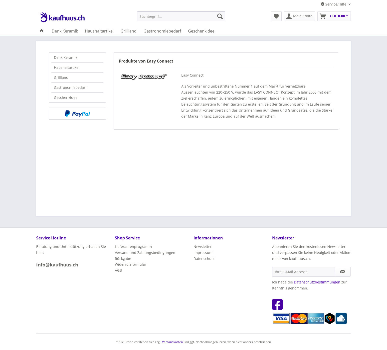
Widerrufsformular (130, 264)
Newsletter (203, 246)
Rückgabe (123, 258)
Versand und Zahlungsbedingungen (145, 252)
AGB (118, 270)
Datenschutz (204, 258)
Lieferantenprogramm (133, 246)
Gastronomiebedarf (70, 87)
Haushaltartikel (66, 67)
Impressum (203, 252)
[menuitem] (181, 16)
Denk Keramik (65, 57)
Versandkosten (172, 342)
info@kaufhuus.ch (57, 264)
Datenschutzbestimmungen (317, 282)
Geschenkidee (65, 97)
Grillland (61, 77)
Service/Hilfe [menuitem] (334, 4)
